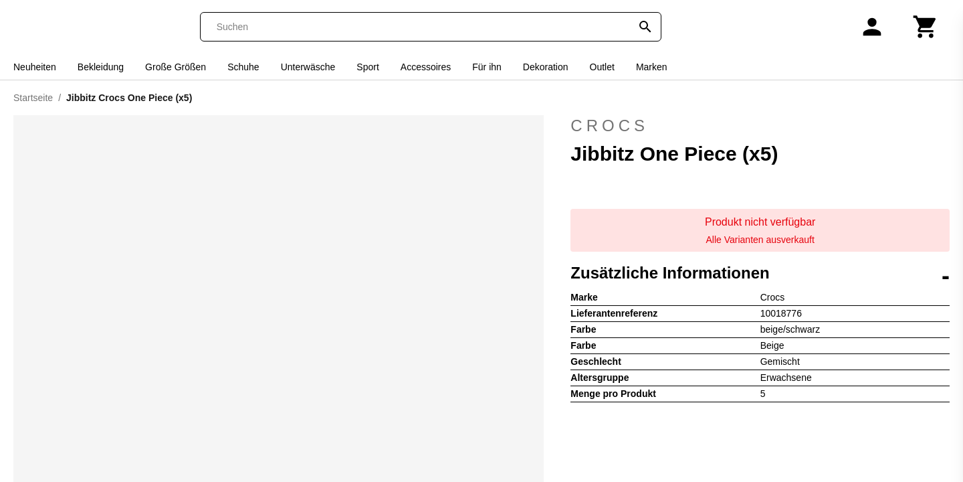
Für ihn (487, 67)
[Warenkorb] (925, 26)
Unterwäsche (308, 67)
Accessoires (426, 67)
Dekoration (545, 67)
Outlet (602, 67)
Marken (651, 67)
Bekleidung (101, 67)
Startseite (33, 97)
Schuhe (243, 67)
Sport (367, 67)
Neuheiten (34, 67)
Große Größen (175, 67)
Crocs (760, 126)
